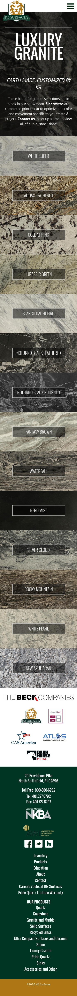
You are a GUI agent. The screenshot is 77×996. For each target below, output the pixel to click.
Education (40, 868)
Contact (40, 880)
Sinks (41, 963)
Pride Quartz (40, 957)
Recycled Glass (41, 932)
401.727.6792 (41, 796)
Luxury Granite (40, 950)
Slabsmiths (54, 103)
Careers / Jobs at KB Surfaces (40, 886)
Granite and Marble (40, 920)
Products (40, 862)
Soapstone (40, 914)
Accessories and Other (40, 969)
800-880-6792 (45, 790)
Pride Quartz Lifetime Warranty (40, 892)
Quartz (40, 907)
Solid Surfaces (40, 926)
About (40, 874)
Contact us (26, 118)
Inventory (40, 855)
